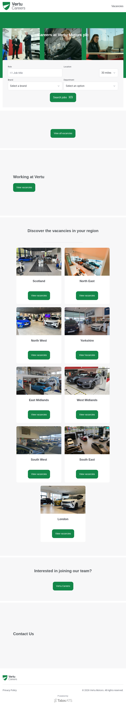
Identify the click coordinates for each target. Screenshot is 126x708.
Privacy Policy (10, 690)
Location (67, 67)
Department (69, 80)
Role (10, 67)
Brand (10, 80)
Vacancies (117, 6)
